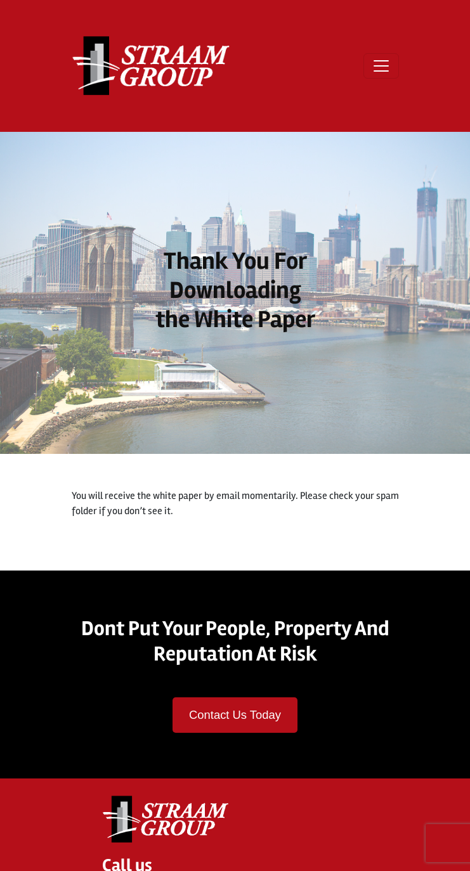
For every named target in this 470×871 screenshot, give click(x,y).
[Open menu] (381, 66)
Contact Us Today (235, 714)
